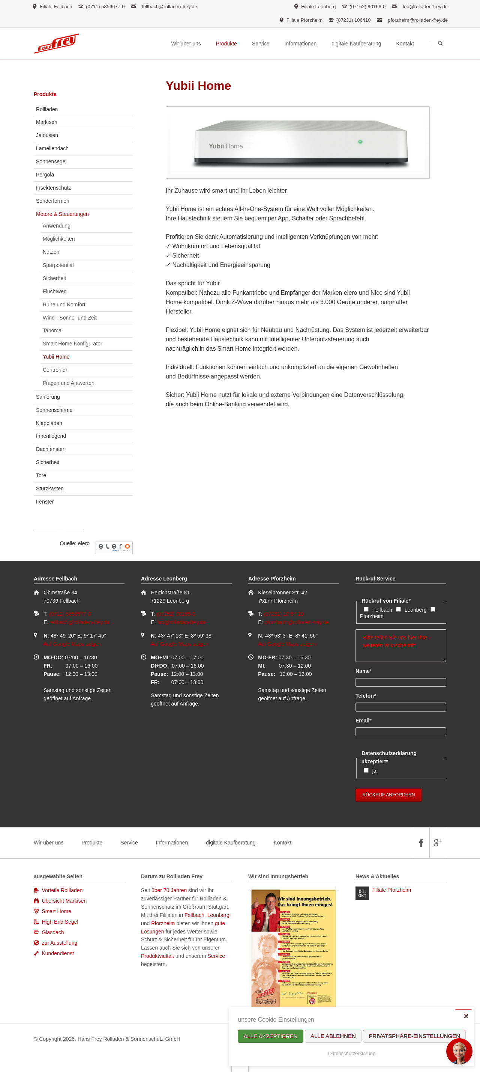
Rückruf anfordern (389, 795)
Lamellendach (52, 148)
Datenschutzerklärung (351, 1053)
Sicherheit (54, 278)
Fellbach (382, 610)
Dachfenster (50, 449)
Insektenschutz (53, 188)
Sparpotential (58, 265)
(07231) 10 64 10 (284, 614)
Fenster (45, 502)
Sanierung (48, 397)
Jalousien (47, 135)
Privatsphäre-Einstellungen (414, 1036)
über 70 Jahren (170, 890)
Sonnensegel (51, 161)
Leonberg (416, 610)
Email (368, 720)
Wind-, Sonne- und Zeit (70, 318)
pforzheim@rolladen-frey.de (418, 20)
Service (129, 843)
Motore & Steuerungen (62, 214)
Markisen (46, 122)
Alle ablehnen (333, 1036)
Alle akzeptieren (270, 1036)
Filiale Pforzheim (391, 890)
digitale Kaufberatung (230, 843)
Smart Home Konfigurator (72, 344)
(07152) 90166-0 (175, 614)
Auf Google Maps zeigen (72, 644)
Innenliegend (51, 436)
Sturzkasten (50, 488)
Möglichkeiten (59, 239)
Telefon (368, 695)
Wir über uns (48, 843)
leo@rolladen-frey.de (425, 6)
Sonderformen (52, 201)
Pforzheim (372, 616)
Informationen (172, 843)
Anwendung (56, 226)
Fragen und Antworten (68, 383)
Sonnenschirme (54, 410)
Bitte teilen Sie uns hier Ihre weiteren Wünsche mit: (401, 645)
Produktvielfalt (157, 956)
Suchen (440, 43)
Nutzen (51, 252)
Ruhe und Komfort (64, 305)
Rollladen (47, 109)
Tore (41, 475)
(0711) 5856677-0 (70, 614)
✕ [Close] (466, 1015)
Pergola (45, 175)
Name (368, 670)
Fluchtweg (55, 291)
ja (374, 771)
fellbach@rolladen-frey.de (169, 6)
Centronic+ (55, 370)
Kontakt (282, 843)
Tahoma (52, 330)
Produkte (45, 94)
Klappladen (49, 423)
